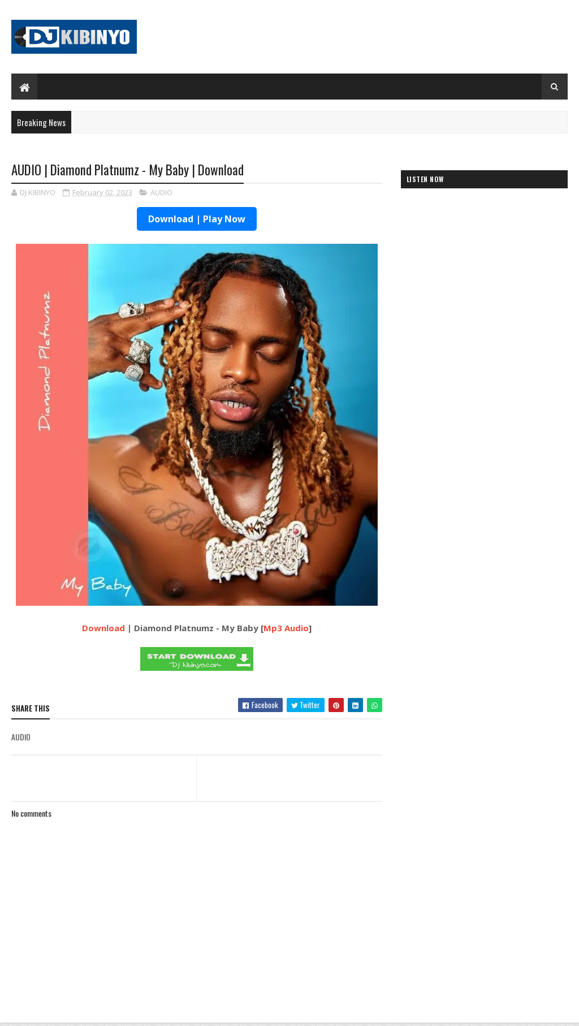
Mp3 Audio (286, 627)
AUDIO (161, 192)
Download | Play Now (196, 219)
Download (103, 627)
